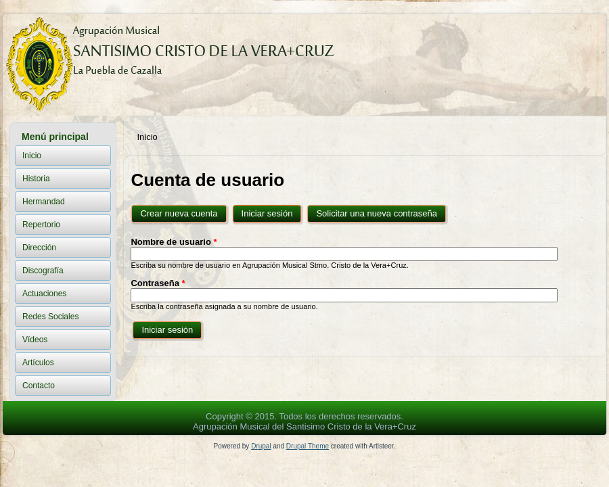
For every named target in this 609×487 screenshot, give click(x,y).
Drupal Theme (307, 446)
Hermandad (43, 201)
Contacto (38, 385)
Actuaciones (44, 293)
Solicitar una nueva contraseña (376, 213)
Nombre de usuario (174, 242)
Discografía (43, 270)
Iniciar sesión (273, 210)
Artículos (38, 362)
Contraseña (158, 283)
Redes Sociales (50, 316)
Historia (36, 178)
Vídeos (34, 339)
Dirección (39, 247)
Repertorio (41, 224)
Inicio (31, 155)
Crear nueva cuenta (178, 213)
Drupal (261, 446)
